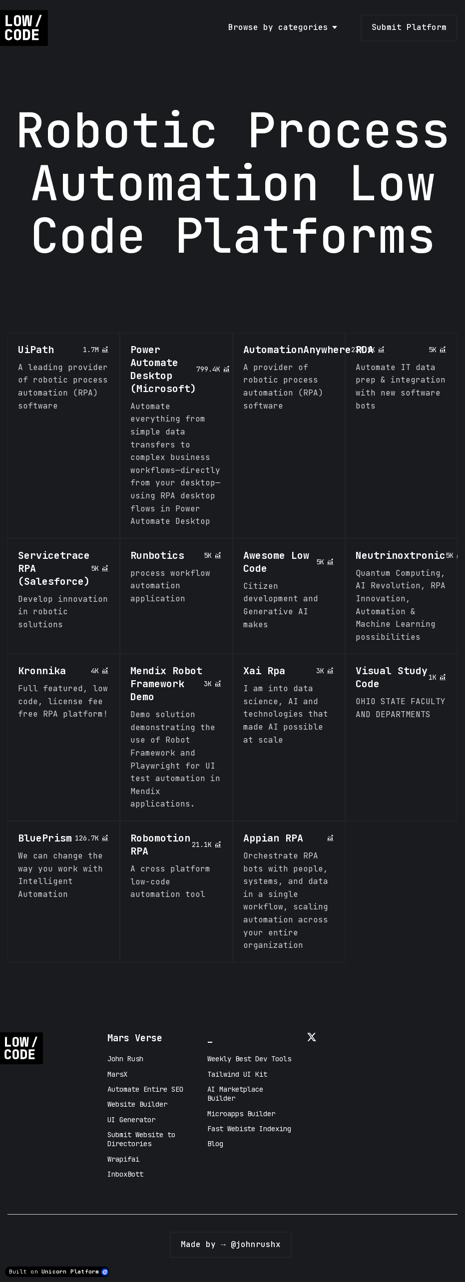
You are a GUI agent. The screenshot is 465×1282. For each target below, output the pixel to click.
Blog (215, 1143)
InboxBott (125, 1174)
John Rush (125, 1058)
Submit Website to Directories (141, 1139)
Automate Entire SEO (145, 1089)
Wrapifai (123, 1159)
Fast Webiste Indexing (249, 1128)
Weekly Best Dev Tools (249, 1058)
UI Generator (131, 1119)
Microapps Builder (241, 1113)
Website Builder (137, 1104)
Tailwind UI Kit (237, 1074)
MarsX (117, 1074)
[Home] (26, 28)
